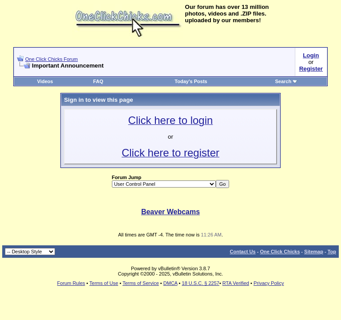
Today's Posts (190, 81)
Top (332, 251)
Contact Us (243, 251)
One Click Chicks (280, 251)
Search (286, 81)
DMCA (170, 283)
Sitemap (313, 251)
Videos (45, 81)
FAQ (98, 81)
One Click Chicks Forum (51, 59)
